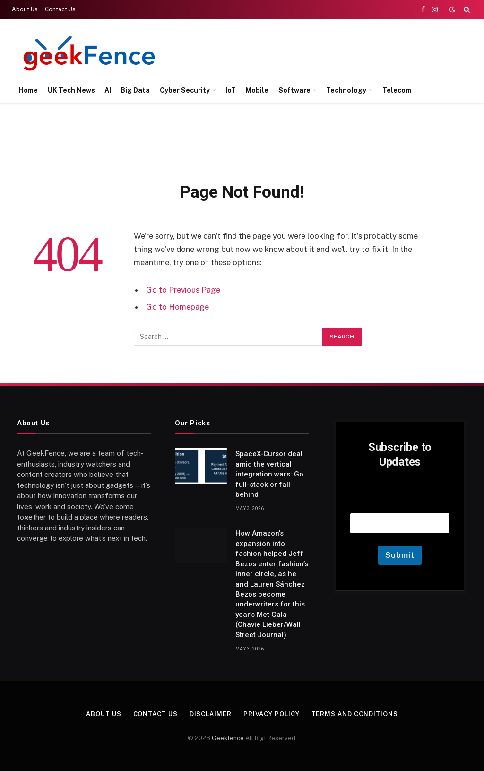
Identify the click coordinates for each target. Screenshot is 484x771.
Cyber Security (185, 90)
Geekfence (228, 738)
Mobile (256, 90)
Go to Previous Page (183, 290)
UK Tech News (71, 90)
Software (294, 90)
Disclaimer (211, 714)
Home (28, 90)
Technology (346, 90)
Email (400, 501)
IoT (230, 90)
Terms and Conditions (354, 714)
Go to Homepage (177, 307)
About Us (25, 9)
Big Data (135, 90)
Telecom (396, 90)
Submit (399, 555)
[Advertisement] (298, 52)
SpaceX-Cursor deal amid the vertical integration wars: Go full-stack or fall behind (269, 474)
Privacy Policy (271, 714)
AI (107, 90)
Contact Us (60, 9)
